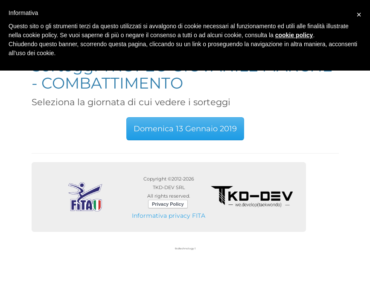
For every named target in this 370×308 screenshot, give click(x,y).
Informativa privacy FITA (168, 215)
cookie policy (294, 35)
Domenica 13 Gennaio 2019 (185, 128)
